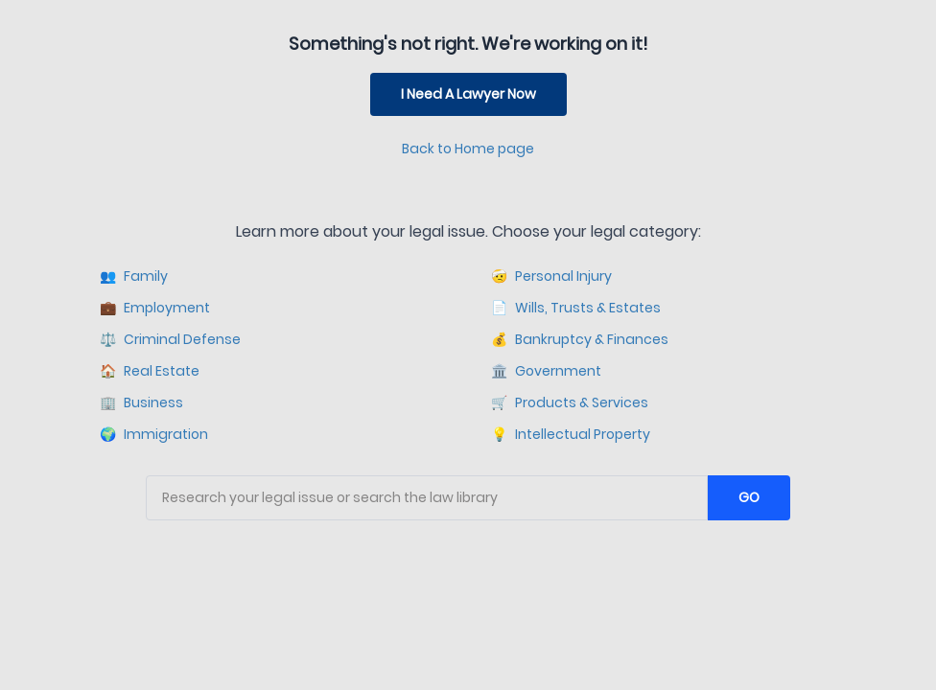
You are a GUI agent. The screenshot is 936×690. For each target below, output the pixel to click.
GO (749, 497)
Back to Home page (468, 148)
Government (546, 371)
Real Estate (149, 371)
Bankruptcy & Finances (579, 340)
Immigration (154, 435)
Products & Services (569, 403)
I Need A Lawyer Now (468, 94)
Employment (155, 308)
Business (141, 403)
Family (134, 276)
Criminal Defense (170, 340)
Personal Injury (551, 276)
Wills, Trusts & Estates (576, 308)
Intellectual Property (570, 435)
